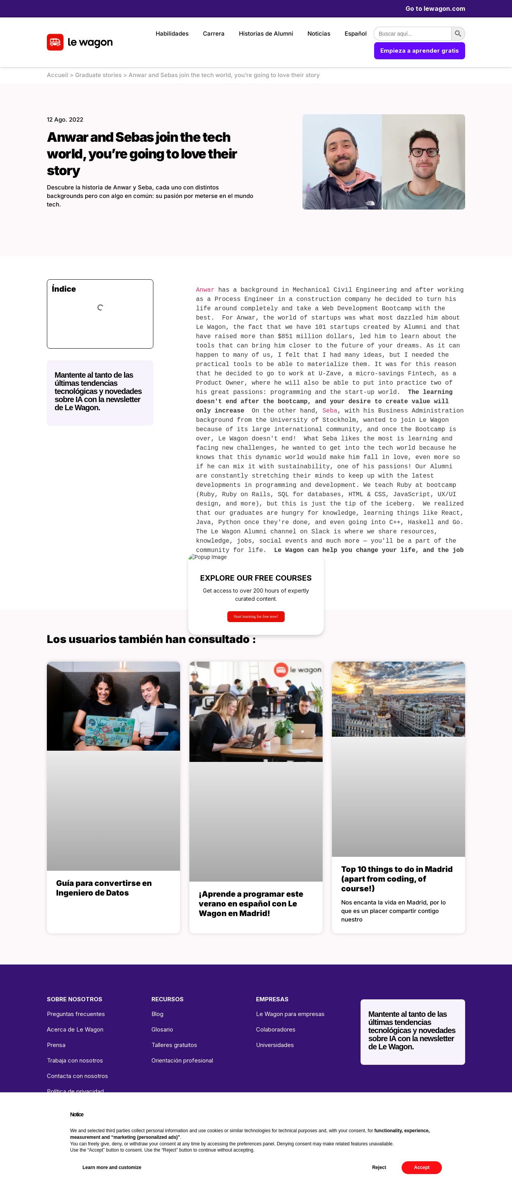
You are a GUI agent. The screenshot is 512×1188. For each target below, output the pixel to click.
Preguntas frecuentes (76, 1014)
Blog (157, 1014)
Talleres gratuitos (174, 1045)
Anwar (205, 290)
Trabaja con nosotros (75, 1060)
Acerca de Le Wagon (75, 1029)
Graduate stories (98, 75)
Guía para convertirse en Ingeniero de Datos (104, 888)
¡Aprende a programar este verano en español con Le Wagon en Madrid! (251, 903)
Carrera (214, 33)
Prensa (56, 1045)
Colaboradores (276, 1029)
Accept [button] (422, 1167)
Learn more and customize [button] (111, 1167)
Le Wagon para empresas (290, 1014)
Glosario (162, 1029)
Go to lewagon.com (435, 8)
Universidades (275, 1045)
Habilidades (172, 33)
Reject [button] (379, 1167)
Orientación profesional (182, 1060)
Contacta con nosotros (77, 1076)
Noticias (319, 33)
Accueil (57, 75)
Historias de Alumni (266, 33)
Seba (329, 411)
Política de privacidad (75, 1091)
